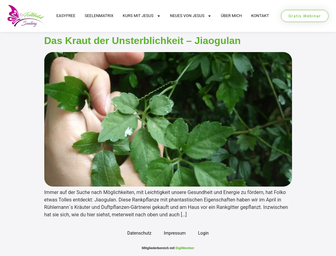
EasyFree (65, 15)
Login (203, 233)
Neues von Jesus (191, 16)
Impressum (174, 233)
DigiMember (185, 248)
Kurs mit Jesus (141, 16)
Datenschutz (139, 233)
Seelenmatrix (99, 15)
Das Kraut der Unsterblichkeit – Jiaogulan (142, 40)
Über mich (231, 15)
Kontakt (260, 15)
